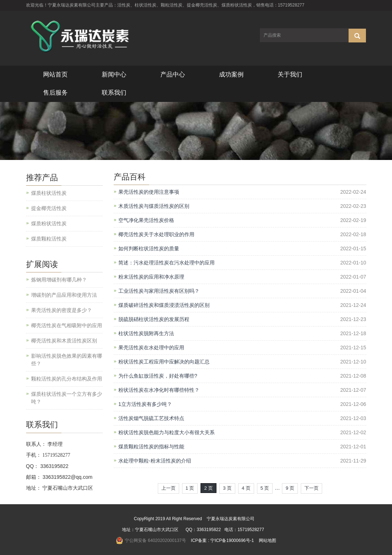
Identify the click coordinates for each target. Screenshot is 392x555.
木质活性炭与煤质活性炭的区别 (153, 206)
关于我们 (290, 74)
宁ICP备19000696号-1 (232, 540)
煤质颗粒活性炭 (49, 239)
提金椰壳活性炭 (49, 208)
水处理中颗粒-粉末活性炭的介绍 (154, 461)
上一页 (168, 488)
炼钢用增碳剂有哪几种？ (59, 280)
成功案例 (231, 74)
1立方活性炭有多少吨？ (145, 404)
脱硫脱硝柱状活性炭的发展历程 (153, 319)
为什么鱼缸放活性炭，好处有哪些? (157, 376)
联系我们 (114, 92)
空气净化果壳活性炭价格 (146, 220)
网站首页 (55, 74)
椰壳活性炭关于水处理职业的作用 (156, 234)
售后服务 (55, 92)
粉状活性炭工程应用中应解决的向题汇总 (164, 362)
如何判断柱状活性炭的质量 (148, 248)
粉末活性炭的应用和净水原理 (151, 277)
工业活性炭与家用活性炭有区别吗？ (158, 291)
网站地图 (267, 540)
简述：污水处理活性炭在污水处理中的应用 (166, 263)
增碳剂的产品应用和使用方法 (64, 295)
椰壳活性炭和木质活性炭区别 (64, 341)
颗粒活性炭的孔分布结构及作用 (66, 379)
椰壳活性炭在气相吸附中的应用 (66, 325)
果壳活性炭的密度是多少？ (61, 310)
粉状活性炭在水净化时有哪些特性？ (158, 390)
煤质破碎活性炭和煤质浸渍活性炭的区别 (164, 305)
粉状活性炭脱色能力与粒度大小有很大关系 (166, 432)
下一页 (311, 488)
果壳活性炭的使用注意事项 (148, 192)
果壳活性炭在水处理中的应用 (151, 347)
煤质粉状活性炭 (49, 223)
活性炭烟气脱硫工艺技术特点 (151, 418)
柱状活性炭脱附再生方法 (146, 333)
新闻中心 (114, 74)
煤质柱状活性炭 (49, 193)
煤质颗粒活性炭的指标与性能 (151, 446)
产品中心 (172, 74)
